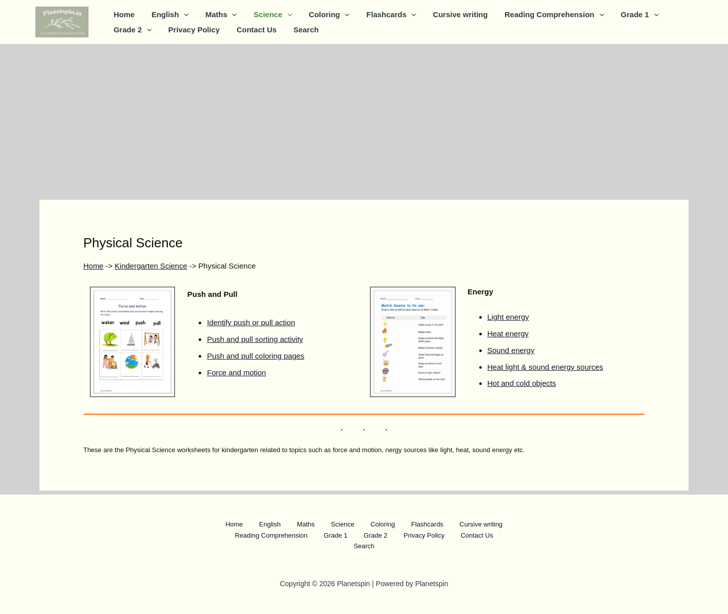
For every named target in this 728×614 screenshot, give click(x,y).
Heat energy (508, 333)
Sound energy (510, 350)
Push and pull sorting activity (255, 339)
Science (267, 14)
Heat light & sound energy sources (545, 367)
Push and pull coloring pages (255, 356)
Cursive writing (449, 14)
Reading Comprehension (542, 14)
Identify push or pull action (251, 322)
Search (300, 29)
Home (123, 14)
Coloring (321, 14)
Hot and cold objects (521, 383)
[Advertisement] (364, 120)
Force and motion (236, 372)
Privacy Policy (191, 29)
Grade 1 (626, 14)
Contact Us (252, 29)
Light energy (508, 317)
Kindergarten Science (151, 265)
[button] (181, 14)
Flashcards (382, 14)
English (167, 14)
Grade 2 (132, 29)
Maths (217, 14)
